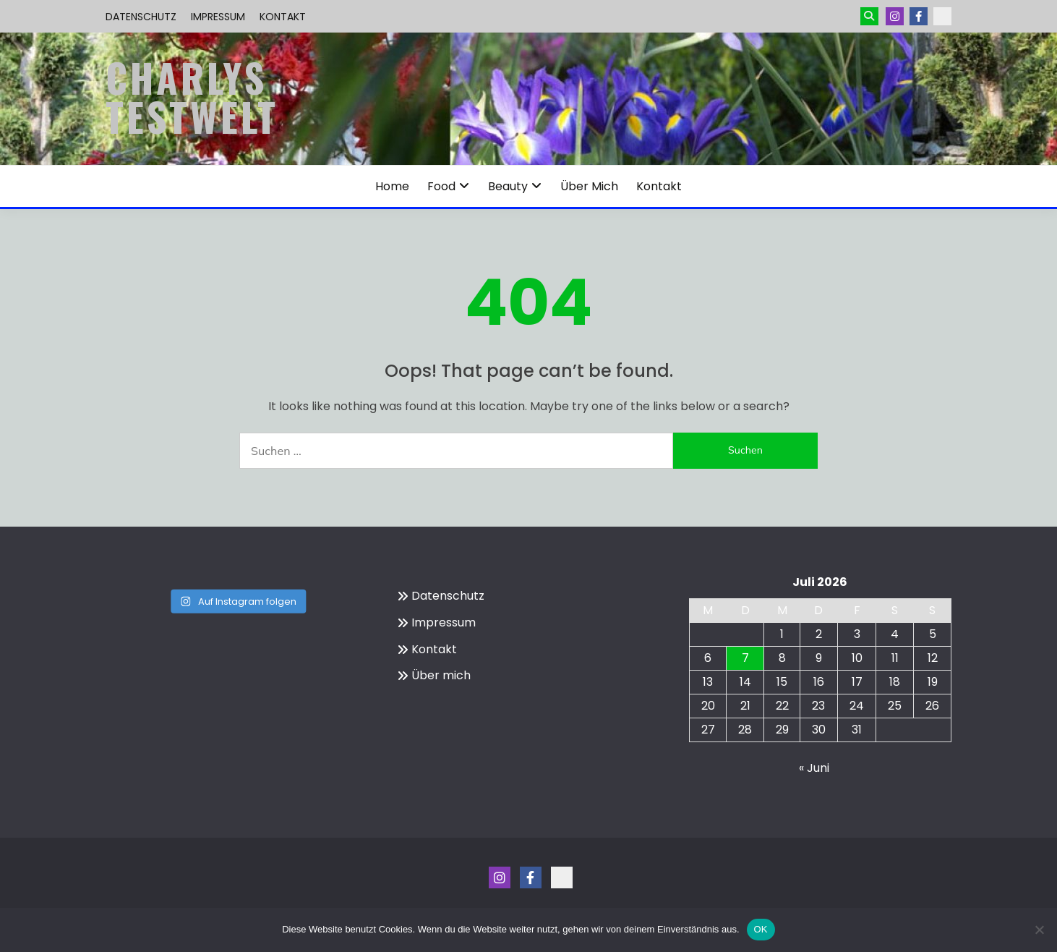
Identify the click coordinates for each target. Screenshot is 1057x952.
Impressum (218, 16)
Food (441, 186)
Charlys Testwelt (192, 96)
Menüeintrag (919, 16)
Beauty (508, 186)
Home (392, 186)
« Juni (814, 768)
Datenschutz (141, 16)
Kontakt (283, 16)
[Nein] (1039, 929)
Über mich (589, 186)
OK (761, 929)
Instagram (895, 16)
